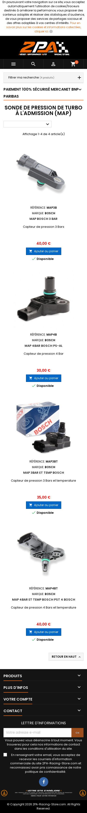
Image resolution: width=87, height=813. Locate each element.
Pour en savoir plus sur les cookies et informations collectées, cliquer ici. (43, 27)
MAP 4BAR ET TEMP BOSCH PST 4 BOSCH (43, 599)
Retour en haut (66, 657)
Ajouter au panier (43, 251)
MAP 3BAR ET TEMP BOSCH (43, 472)
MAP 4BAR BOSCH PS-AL (43, 346)
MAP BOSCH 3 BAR (43, 219)
